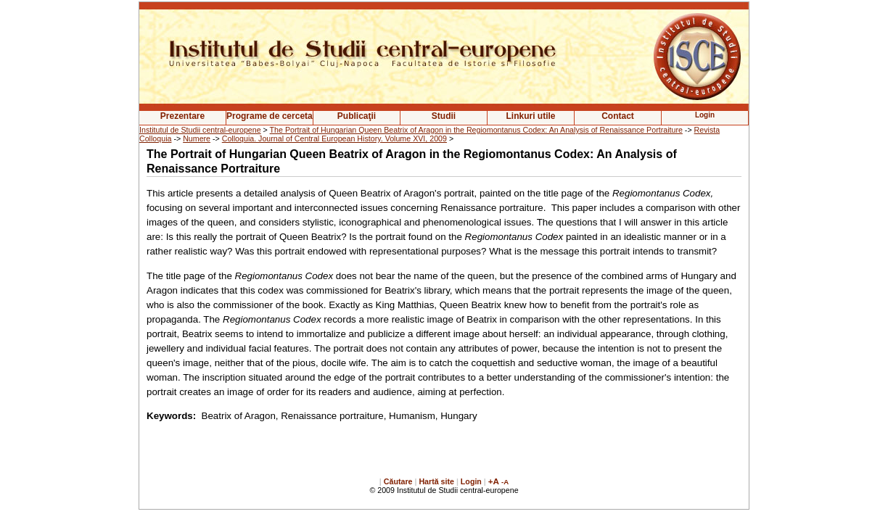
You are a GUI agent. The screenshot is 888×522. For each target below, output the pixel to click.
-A (505, 482)
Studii (444, 116)
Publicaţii (356, 116)
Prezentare (182, 116)
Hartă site (436, 481)
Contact (617, 116)
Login (471, 481)
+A (493, 481)
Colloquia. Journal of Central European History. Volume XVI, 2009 (334, 138)
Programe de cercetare (269, 116)
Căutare (398, 481)
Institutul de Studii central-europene (200, 129)
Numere (196, 138)
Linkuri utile (530, 116)
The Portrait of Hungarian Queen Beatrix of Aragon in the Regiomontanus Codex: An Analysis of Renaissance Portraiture (476, 129)
